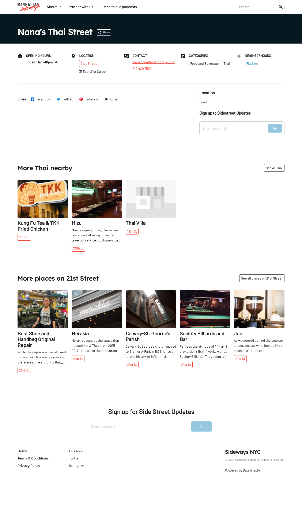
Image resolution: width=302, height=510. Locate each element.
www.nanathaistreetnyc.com (153, 62)
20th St (78, 248)
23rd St (24, 237)
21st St (24, 370)
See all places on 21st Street (262, 278)
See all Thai (274, 168)
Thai (226, 63)
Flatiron (252, 63)
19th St (132, 231)
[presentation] (258, 6)
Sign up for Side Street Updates (151, 411)
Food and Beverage (204, 63)
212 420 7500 (142, 68)
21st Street (89, 63)
